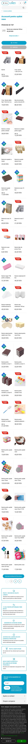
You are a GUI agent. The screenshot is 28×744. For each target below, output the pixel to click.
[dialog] (14, 724)
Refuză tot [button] (8, 741)
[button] (14, 735)
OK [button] (21, 741)
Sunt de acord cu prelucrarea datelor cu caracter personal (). (16, 688)
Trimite (7, 687)
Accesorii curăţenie (7, 10)
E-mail (7, 683)
